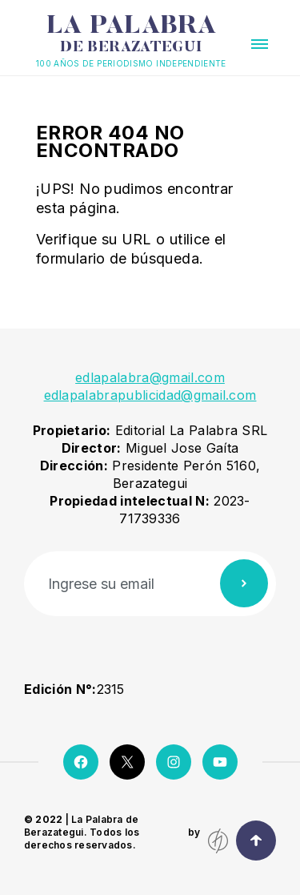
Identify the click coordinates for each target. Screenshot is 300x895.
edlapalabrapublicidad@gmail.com (150, 395)
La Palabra (131, 34)
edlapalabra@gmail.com (150, 377)
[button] (259, 44)
